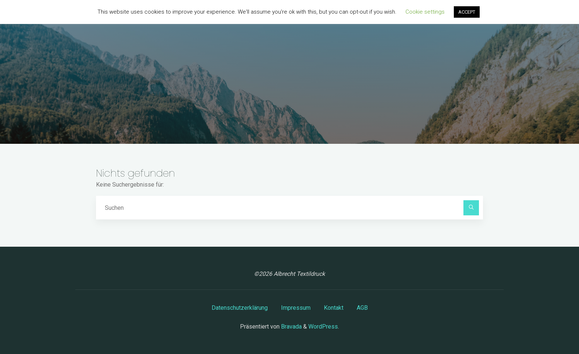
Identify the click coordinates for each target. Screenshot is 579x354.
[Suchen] (471, 208)
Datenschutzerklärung (240, 307)
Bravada (291, 326)
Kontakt (333, 307)
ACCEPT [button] (466, 12)
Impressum (296, 307)
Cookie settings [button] (425, 11)
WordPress (323, 326)
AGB (362, 307)
